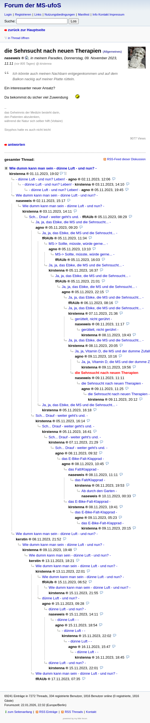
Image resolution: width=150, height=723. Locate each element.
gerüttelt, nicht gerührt (92, 319)
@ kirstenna (44, 63)
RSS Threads (74, 711)
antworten (16, 144)
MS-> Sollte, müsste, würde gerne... (77, 244)
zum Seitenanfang (20, 711)
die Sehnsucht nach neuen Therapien (111, 383)
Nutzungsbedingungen (60, 14)
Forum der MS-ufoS (32, 5)
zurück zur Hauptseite (26, 30)
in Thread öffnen (18, 38)
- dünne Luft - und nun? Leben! (40, 179)
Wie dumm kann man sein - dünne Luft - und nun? (52, 168)
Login (8, 14)
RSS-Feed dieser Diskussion (126, 159)
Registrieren (23, 14)
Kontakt (91, 711)
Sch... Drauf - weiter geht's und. (54, 217)
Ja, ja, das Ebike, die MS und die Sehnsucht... (72, 222)
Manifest (83, 14)
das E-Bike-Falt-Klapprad (82, 459)
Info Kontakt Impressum (109, 14)
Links (38, 14)
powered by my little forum (75, 718)
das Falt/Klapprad (82, 469)
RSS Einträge (48, 711)
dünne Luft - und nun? (59, 598)
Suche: (10, 21)
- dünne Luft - (66, 620)
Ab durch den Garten (98, 491)
